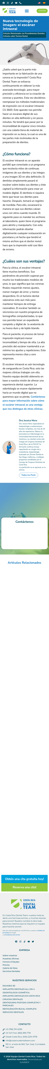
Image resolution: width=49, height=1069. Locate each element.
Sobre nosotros (10, 955)
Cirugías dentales (13, 999)
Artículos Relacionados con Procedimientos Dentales (24, 33)
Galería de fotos (10, 968)
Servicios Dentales (11, 971)
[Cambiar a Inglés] (39, 3)
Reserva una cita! (24, 887)
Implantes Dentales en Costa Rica (21, 996)
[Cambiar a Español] (44, 3)
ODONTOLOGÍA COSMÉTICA (16, 992)
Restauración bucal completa (20, 1009)
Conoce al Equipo (11, 962)
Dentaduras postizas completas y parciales (22, 1004)
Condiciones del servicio (12, 935)
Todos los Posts (28, 475)
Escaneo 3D (9, 986)
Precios (6, 965)
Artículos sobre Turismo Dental (15, 36)
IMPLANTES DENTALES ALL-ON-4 (19, 989)
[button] (27, 11)
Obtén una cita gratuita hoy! (24, 879)
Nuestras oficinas (11, 958)
